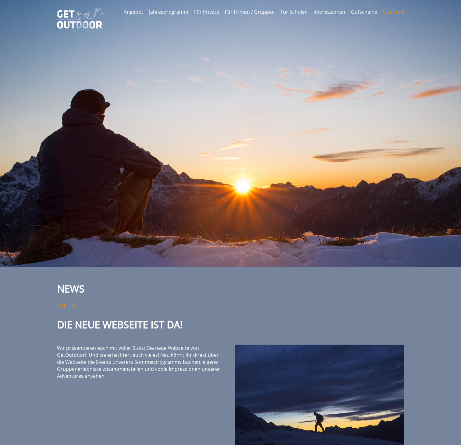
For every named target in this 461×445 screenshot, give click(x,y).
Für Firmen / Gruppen (250, 12)
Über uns (393, 12)
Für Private (206, 12)
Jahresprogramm (168, 12)
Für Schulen (294, 12)
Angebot (133, 12)
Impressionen (329, 12)
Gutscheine (364, 12)
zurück (66, 305)
